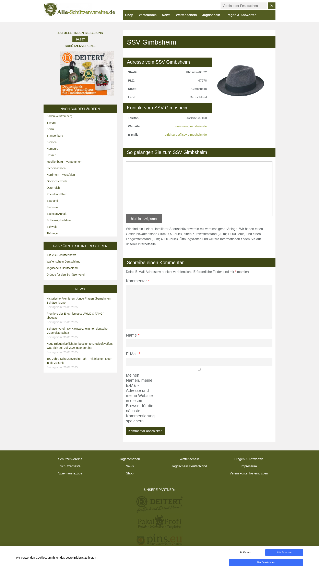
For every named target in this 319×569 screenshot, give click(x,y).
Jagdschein (211, 15)
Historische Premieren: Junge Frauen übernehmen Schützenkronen (81, 303)
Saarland (52, 200)
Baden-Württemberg (59, 116)
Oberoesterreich (57, 181)
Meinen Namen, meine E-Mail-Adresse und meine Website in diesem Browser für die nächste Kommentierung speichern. (139, 398)
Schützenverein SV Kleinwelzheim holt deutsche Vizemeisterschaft (81, 333)
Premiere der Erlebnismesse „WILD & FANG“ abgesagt (81, 318)
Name (133, 335)
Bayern (51, 122)
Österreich (53, 187)
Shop (129, 15)
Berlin (50, 129)
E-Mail (133, 354)
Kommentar (138, 281)
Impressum (249, 466)
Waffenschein (186, 15)
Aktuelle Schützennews (61, 255)
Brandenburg (55, 135)
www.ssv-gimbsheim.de (191, 126)
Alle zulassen (284, 552)
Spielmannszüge (70, 473)
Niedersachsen (56, 168)
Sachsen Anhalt (56, 213)
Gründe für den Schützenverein (66, 274)
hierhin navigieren (144, 218)
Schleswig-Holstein (59, 220)
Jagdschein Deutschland (62, 268)
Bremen (52, 142)
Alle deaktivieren (266, 562)
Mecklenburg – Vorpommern (64, 161)
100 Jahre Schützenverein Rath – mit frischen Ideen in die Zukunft (81, 363)
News (166, 15)
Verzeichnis (147, 15)
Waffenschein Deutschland (63, 261)
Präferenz (245, 552)
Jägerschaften (129, 459)
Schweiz (52, 226)
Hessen (51, 155)
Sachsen (52, 207)
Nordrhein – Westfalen (61, 174)
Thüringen (53, 233)
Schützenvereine (70, 459)
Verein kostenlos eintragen (248, 473)
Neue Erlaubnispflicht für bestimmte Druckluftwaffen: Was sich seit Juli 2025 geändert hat (81, 348)
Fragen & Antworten (241, 15)
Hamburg (52, 148)
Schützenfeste (70, 466)
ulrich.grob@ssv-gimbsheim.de (186, 134)
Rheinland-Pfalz (57, 194)
